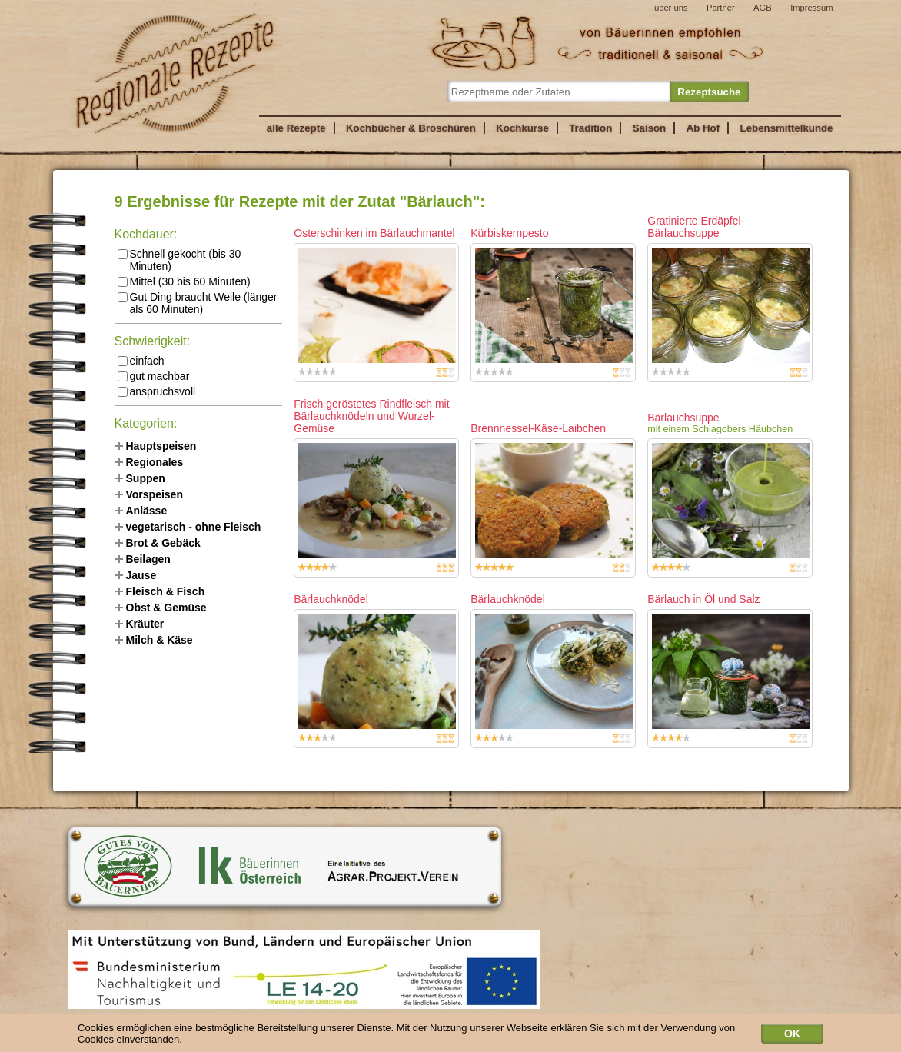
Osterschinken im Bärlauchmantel (374, 233)
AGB (762, 7)
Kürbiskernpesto (509, 233)
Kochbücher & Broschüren (411, 128)
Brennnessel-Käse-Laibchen (538, 428)
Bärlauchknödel (331, 599)
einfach (141, 361)
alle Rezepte (296, 128)
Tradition (590, 128)
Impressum (811, 7)
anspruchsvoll (157, 391)
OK (792, 1036)
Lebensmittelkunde (786, 128)
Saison (650, 128)
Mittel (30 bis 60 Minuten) (184, 281)
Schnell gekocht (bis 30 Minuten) (179, 260)
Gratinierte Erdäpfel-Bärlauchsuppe (695, 227)
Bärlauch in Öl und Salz (703, 599)
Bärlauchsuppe (683, 417)
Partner (721, 7)
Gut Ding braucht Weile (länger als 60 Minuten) (198, 303)
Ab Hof (703, 128)
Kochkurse (522, 128)
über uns (671, 7)
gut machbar (154, 376)
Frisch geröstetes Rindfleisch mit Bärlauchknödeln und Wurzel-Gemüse (371, 416)
